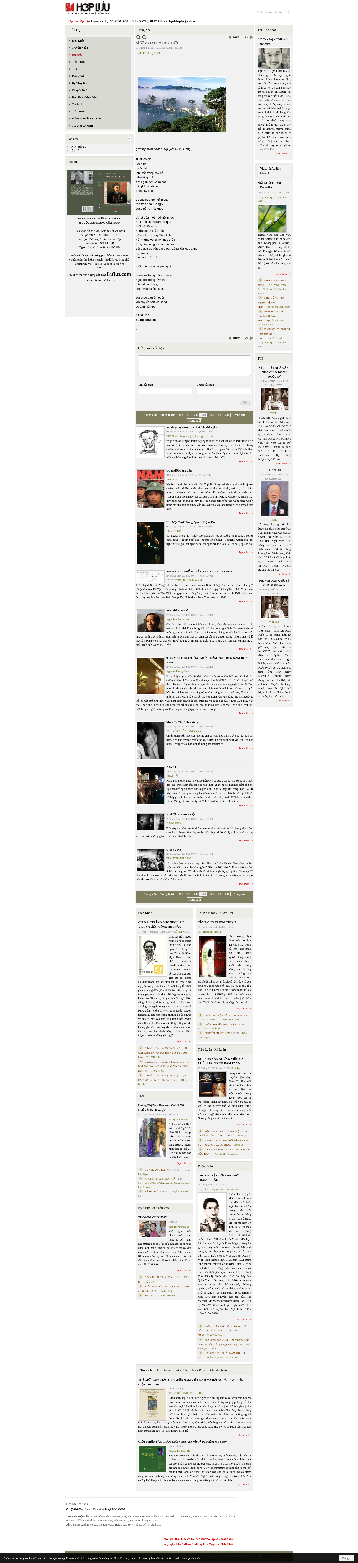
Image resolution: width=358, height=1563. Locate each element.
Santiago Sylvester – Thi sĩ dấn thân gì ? (191, 427)
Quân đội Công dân (179, 470)
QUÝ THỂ (73, 151)
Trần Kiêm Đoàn (215, 1335)
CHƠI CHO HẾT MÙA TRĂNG (221, 1024)
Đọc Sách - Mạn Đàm (190, 1370)
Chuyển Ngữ (218, 1370)
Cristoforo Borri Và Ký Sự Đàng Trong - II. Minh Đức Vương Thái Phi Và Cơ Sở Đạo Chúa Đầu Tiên (163, 1066)
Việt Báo (274, 621)
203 (204, 414)
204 (212, 414)
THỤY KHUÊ (152, 1057)
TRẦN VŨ (172, 479)
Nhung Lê (238, 1145)
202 (196, 414)
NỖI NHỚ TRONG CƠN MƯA (270, 185)
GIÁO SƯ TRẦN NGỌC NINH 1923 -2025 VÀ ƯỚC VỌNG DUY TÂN (161, 924)
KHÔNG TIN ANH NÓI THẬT (161, 1178)
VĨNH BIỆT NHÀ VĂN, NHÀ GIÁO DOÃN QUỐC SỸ (274, 372)
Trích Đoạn (164, 1370)
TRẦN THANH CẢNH (179, 858)
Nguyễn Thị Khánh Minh (226, 1154)
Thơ (141, 1096)
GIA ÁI (171, 767)
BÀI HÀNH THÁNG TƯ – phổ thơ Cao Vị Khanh (274, 333)
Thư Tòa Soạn (267, 30)
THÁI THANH (168, 1295)
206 (227, 414)
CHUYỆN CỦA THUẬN (217, 1033)
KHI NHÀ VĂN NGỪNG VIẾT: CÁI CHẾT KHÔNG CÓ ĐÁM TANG (221, 1061)
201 (188, 414)
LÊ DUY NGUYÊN (154, 1183)
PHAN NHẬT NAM (227, 1357)
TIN (260, 358)
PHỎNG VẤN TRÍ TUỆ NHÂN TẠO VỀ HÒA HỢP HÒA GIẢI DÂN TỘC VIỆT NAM (222, 1330)
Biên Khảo (145, 913)
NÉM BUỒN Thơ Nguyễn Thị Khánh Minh (270, 316)
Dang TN (268, 324)
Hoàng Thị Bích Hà (178, 1119)
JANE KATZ (173, 580)
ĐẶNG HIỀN (173, 823)
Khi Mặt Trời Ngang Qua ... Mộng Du (190, 522)
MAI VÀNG (151, 1295)
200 (181, 414)
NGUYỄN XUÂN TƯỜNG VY (184, 731)
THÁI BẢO (172, 776)
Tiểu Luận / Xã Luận (212, 1049)
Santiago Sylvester (204, 436)
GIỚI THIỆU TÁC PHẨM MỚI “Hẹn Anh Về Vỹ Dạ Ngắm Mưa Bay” (183, 1441)
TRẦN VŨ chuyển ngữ (179, 436)
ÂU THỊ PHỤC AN (149, 53)
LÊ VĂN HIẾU (175, 530)
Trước (236, 37)
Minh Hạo (235, 1068)
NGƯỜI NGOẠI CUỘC (181, 814)
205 (219, 414)
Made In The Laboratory (182, 722)
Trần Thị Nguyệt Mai (179, 1227)
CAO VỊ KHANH (276, 338)
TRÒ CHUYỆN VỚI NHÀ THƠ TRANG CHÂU (218, 1178)
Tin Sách (146, 1370)
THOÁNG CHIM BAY (152, 1217)
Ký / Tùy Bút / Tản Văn (153, 1208)
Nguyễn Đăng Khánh (178, 619)
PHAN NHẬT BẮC (213, 1028)
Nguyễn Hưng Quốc (178, 671)
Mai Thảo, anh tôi (177, 610)
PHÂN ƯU (274, 470)
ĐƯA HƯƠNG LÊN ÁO (157, 1169)
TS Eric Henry (198, 1393)
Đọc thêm (244, 461)
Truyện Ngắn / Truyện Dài (215, 913)
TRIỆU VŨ (148, 1282)
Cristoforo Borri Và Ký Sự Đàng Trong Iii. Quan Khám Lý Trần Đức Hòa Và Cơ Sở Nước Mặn (163, 1052)
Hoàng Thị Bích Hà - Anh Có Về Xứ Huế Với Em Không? (161, 1108)
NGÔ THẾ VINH (181, 931)
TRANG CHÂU (232, 1189)
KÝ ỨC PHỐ (152, 1191)
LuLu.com (122, 255)
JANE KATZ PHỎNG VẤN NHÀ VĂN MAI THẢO (199, 571)
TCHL (273, 413)
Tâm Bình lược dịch (194, 580)
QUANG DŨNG (76, 146)
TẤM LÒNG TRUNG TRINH (217, 922)
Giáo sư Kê (173, 849)
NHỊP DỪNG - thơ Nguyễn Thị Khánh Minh (271, 302)
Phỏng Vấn (205, 1166)
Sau (247, 37)
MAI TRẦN (210, 1348)
